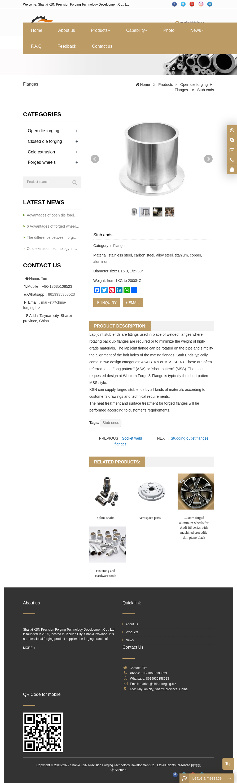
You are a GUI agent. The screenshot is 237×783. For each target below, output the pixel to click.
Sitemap (120, 770)
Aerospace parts (150, 518)
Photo (168, 30)
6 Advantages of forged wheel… (53, 226)
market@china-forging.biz (158, 684)
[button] (109, 30)
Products (100, 30)
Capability (136, 30)
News (197, 30)
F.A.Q (36, 46)
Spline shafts (105, 518)
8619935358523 (61, 294)
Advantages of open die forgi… (52, 215)
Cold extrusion (41, 152)
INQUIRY (106, 302)
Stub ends (110, 423)
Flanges (30, 84)
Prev (95, 159)
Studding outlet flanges (189, 438)
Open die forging (194, 84)
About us (66, 30)
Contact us (102, 46)
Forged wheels (42, 162)
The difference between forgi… (52, 237)
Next (208, 159)
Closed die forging (45, 141)
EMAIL (133, 302)
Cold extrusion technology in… (52, 248)
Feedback (67, 46)
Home (36, 30)
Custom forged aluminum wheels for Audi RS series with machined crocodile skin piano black (193, 527)
